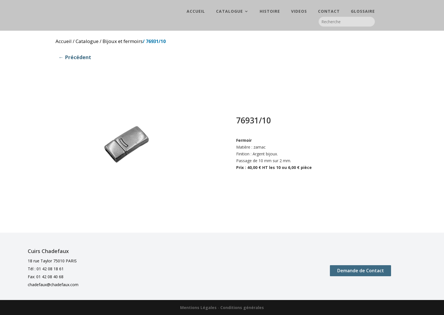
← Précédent (74, 57)
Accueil (64, 41)
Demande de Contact (360, 270)
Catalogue (87, 41)
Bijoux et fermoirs (123, 41)
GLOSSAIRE (363, 11)
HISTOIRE (270, 11)
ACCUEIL (196, 11)
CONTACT (329, 11)
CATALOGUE (229, 11)
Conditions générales (242, 307)
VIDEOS (299, 11)
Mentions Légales (198, 307)
